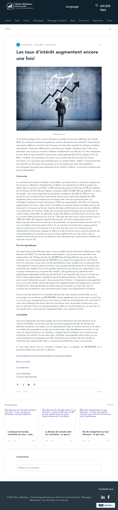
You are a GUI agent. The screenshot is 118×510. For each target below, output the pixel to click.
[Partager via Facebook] (17, 384)
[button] (39, 20)
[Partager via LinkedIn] (29, 384)
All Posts (8, 29)
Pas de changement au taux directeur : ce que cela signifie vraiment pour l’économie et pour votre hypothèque (96, 433)
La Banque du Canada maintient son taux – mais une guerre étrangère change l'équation (20, 433)
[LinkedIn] (102, 497)
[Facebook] (108, 497)
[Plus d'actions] (100, 44)
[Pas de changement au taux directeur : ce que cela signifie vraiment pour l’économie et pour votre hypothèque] (96, 418)
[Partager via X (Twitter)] (23, 384)
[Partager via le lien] (34, 384)
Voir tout (110, 405)
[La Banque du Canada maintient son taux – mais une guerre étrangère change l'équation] (21, 418)
